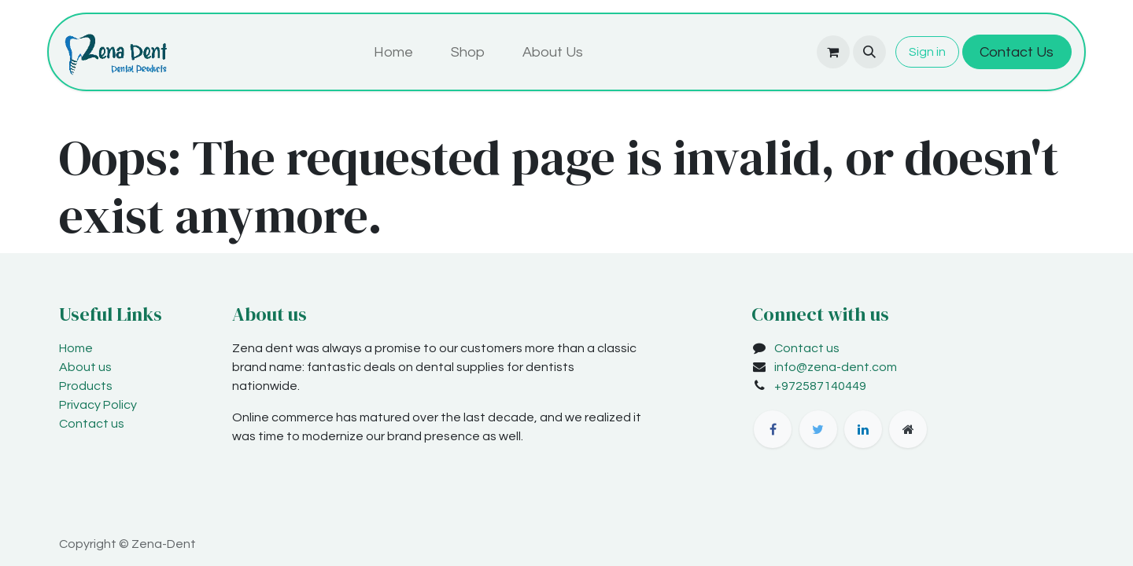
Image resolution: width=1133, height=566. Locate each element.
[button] (869, 51)
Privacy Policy (98, 405)
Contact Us (1017, 52)
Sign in (927, 52)
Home (76, 348)
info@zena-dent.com (835, 367)
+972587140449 (820, 386)
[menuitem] (393, 52)
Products (86, 386)
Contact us (91, 423)
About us (85, 367)
